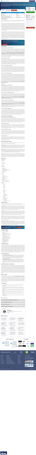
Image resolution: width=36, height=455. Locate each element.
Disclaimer (19, 359)
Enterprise (29, 10)
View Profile (8, 312)
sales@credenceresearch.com (30, 357)
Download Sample (5, 44)
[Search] (28, 1)
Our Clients (2, 358)
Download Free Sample (30, 27)
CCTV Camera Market (8, 359)
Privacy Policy (19, 358)
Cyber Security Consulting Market (9, 361)
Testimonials (2, 359)
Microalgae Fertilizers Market (9, 360)
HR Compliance (19, 361)
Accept (2, 453)
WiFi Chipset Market (8, 358)
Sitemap (18, 363)
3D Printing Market (20, 332)
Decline (4, 453)
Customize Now (19, 227)
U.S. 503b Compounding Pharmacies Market (10, 363)
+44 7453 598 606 (31, 358)
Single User (29, 8)
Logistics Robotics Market (13, 332)
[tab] (3, 10)
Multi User (29, 9)
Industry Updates (2, 363)
